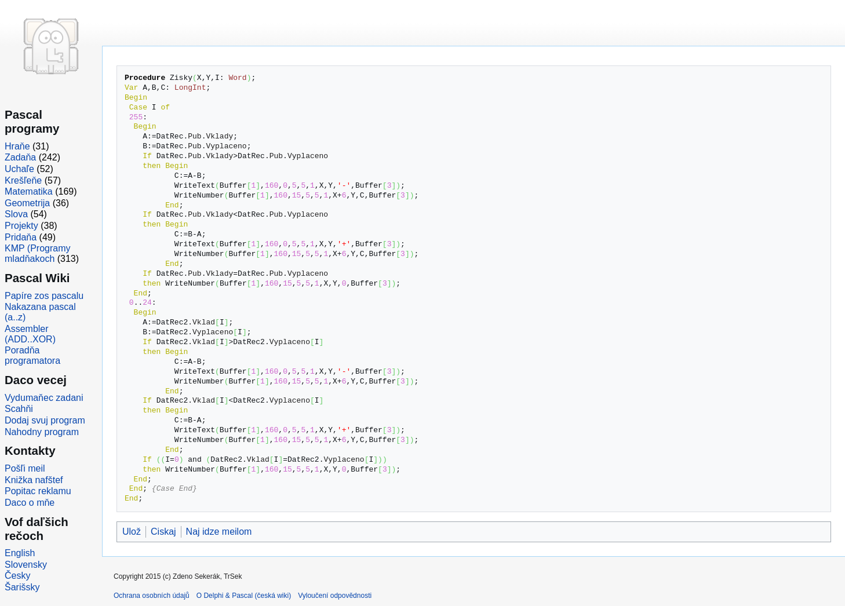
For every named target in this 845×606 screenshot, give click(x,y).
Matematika (29, 191)
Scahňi (19, 409)
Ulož (131, 531)
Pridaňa (21, 237)
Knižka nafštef (34, 480)
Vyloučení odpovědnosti (334, 596)
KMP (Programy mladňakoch (38, 253)
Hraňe (17, 146)
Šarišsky (22, 587)
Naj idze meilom (219, 531)
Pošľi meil (25, 468)
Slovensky (26, 565)
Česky (17, 576)
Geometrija (27, 203)
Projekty (21, 226)
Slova (16, 214)
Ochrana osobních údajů (152, 596)
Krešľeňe (23, 180)
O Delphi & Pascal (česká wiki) (243, 596)
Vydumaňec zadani (44, 398)
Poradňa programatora (32, 355)
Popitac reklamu (38, 491)
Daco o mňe (29, 503)
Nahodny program (42, 432)
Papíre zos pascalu (44, 296)
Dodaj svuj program (45, 420)
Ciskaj (163, 531)
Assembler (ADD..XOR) (30, 334)
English (20, 553)
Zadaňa (20, 157)
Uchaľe (19, 169)
